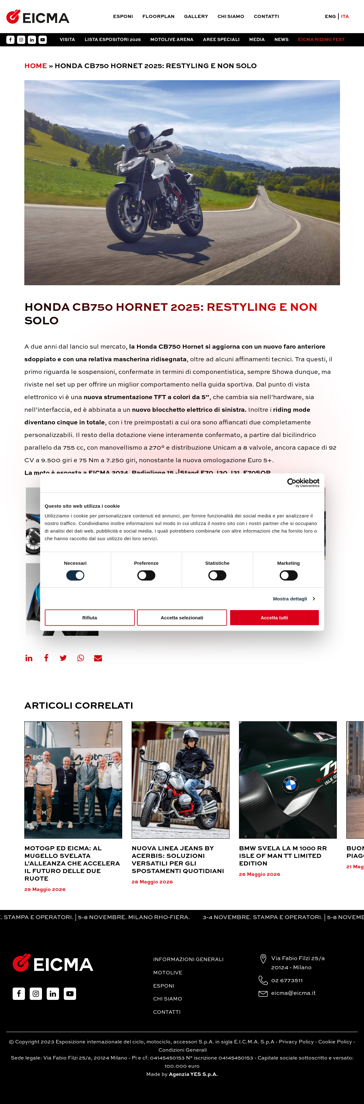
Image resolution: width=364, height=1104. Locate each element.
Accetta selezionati (182, 617)
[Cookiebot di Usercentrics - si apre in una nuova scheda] (291, 482)
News (281, 40)
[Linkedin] (33, 658)
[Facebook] (50, 658)
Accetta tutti (274, 617)
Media (257, 40)
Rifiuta (89, 617)
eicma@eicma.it (293, 993)
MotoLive (167, 973)
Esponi (123, 16)
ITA (345, 16)
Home (35, 66)
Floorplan (158, 16)
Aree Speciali (221, 40)
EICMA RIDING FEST (321, 40)
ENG (330, 16)
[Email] (102, 658)
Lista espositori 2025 (113, 40)
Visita (67, 40)
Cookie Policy (335, 1042)
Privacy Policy (296, 1042)
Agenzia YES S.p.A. (193, 1074)
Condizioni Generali (182, 1050)
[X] (67, 658)
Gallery (196, 16)
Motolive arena (172, 40)
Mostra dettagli (290, 598)
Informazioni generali (188, 959)
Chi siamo (231, 16)
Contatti (266, 16)
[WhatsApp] (84, 658)
